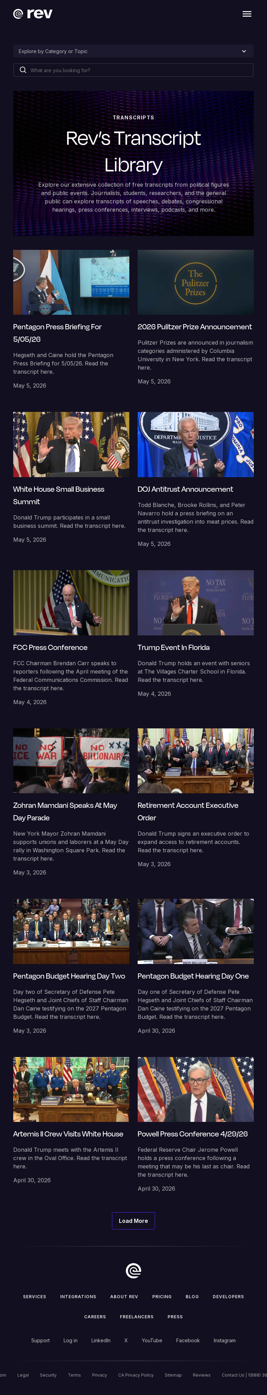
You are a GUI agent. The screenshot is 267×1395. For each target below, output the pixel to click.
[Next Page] (133, 1220)
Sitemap (173, 1375)
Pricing (162, 1296)
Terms (74, 1375)
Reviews (202, 1375)
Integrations (78, 1296)
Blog (192, 1296)
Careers (95, 1316)
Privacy (99, 1375)
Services (34, 1296)
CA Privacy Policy (136, 1375)
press (175, 1316)
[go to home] (133, 1270)
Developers (228, 1296)
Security (48, 1375)
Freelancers (137, 1316)
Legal (23, 1375)
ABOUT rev (124, 1296)
